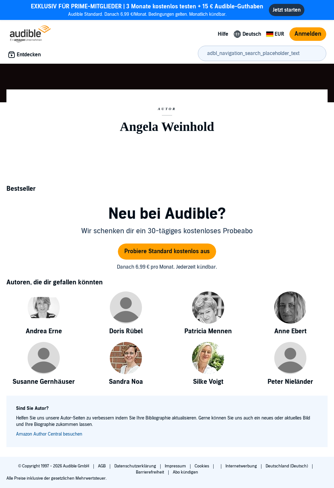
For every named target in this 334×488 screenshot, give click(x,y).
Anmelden (307, 34)
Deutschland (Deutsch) (287, 466)
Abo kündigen (185, 472)
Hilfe (223, 34)
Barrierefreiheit (150, 472)
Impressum (176, 466)
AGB (102, 466)
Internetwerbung (241, 466)
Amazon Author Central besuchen (49, 434)
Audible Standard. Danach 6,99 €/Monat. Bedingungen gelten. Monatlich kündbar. (147, 10)
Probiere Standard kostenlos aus (167, 251)
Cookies (202, 466)
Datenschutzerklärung (135, 466)
